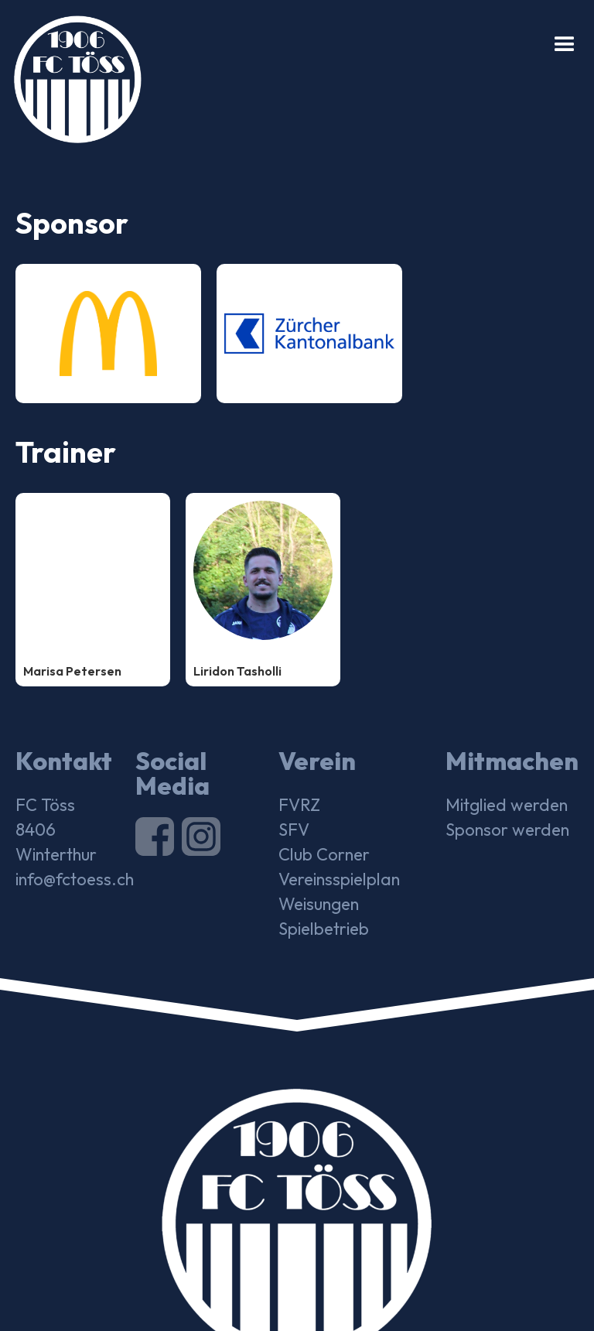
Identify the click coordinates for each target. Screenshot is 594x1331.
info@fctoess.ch (74, 879)
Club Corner (324, 854)
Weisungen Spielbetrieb (323, 916)
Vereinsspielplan (339, 879)
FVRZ (299, 805)
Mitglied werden (507, 805)
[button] (564, 44)
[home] (71, 71)
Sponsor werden (507, 829)
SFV (293, 829)
